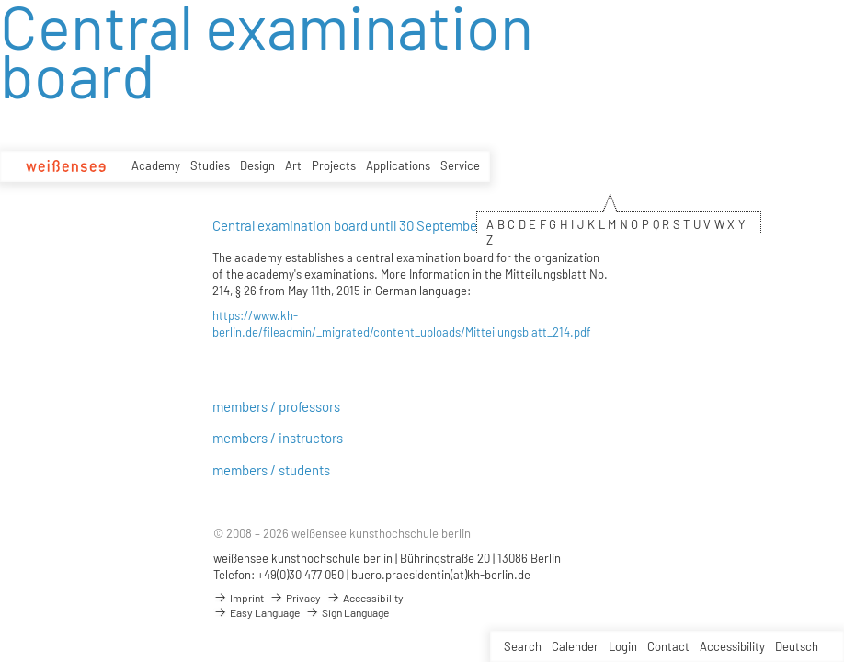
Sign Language (347, 612)
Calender (575, 646)
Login (623, 646)
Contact (668, 646)
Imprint (238, 597)
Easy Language (256, 612)
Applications (398, 165)
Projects (334, 165)
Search (523, 646)
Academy (155, 165)
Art (293, 165)
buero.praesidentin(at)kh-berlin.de (440, 574)
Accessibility (732, 646)
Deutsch (796, 646)
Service (460, 165)
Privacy (295, 597)
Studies (210, 165)
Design (257, 165)
